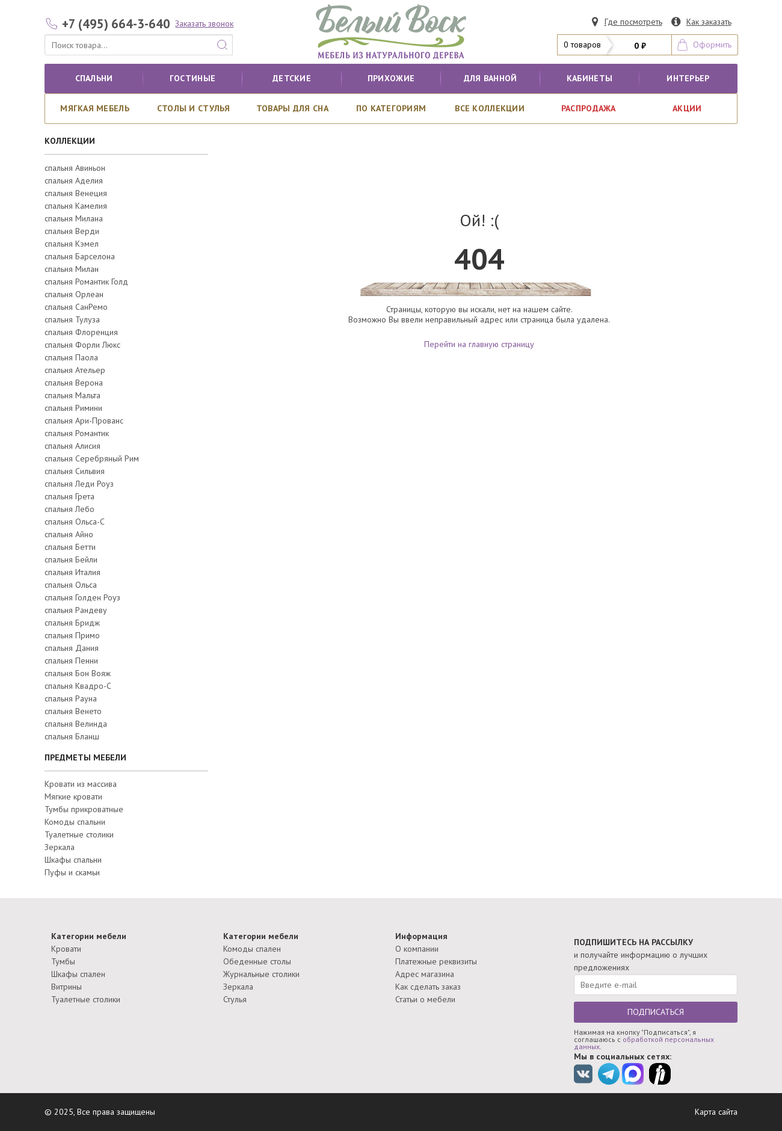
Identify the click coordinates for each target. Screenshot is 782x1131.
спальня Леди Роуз (79, 483)
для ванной (490, 78)
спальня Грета (69, 496)
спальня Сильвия (75, 471)
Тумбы (63, 961)
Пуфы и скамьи (72, 872)
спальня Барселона (80, 256)
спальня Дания (72, 648)
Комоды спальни (75, 821)
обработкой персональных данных (644, 1043)
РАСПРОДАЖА (588, 108)
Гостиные (192, 78)
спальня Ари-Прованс (84, 420)
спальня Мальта (72, 395)
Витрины (66, 986)
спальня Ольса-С (75, 521)
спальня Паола (71, 357)
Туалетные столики (79, 834)
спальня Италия (72, 572)
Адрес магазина (424, 974)
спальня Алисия (72, 445)
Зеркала (60, 847)
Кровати (66, 948)
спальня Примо (72, 635)
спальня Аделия (74, 180)
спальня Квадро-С (78, 685)
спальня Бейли (71, 559)
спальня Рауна (71, 698)
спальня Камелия (76, 205)
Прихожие (391, 78)
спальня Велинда (76, 723)
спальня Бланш (72, 736)
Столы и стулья (193, 108)
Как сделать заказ (428, 986)
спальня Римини (73, 407)
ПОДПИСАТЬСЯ (655, 1011)
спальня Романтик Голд (86, 281)
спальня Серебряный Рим (92, 458)
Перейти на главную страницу (479, 344)
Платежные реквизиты (436, 961)
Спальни (94, 78)
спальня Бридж (72, 622)
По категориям (391, 108)
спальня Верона (74, 382)
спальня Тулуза (72, 319)
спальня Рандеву (76, 610)
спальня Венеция (76, 193)
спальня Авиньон (75, 167)
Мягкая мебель (94, 108)
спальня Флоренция (81, 332)
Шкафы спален (78, 974)
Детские (291, 78)
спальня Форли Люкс (82, 344)
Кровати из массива (81, 783)
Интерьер (688, 78)
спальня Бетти (70, 546)
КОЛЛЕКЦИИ (70, 140)
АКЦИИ (687, 108)
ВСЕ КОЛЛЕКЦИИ (490, 108)
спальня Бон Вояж (78, 673)
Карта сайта (716, 1111)
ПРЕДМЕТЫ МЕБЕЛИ (85, 757)
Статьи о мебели (425, 999)
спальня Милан (72, 268)
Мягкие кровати (73, 796)
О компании (417, 948)
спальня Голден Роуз (82, 597)
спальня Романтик (77, 433)
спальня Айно (69, 534)
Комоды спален (252, 948)
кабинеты (589, 78)
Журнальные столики (261, 974)
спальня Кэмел (72, 243)
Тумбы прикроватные (84, 809)
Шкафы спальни (73, 859)
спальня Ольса (71, 584)
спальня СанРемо (76, 306)
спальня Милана (74, 218)
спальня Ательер (75, 370)
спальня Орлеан (74, 294)
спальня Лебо (69, 509)
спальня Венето (73, 711)
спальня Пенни (71, 660)
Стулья (235, 999)
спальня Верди (72, 231)
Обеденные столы (257, 961)
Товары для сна (292, 108)
